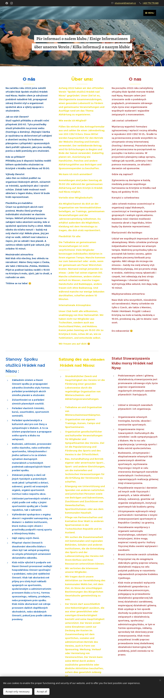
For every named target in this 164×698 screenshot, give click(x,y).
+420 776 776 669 (150, 3)
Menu (149, 12)
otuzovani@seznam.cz (125, 3)
